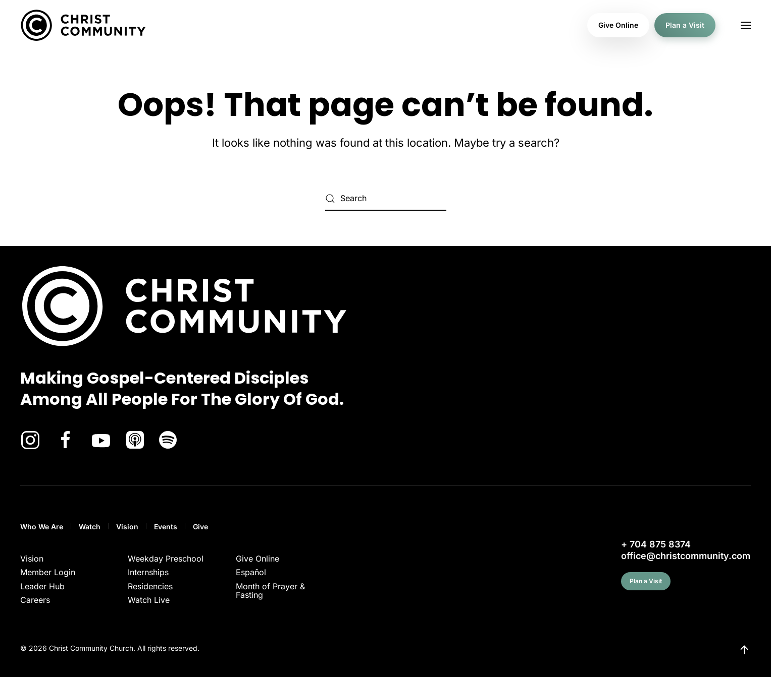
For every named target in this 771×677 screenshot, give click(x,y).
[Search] (385, 199)
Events (165, 526)
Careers (35, 600)
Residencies (150, 586)
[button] (746, 25)
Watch (89, 526)
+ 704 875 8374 (656, 544)
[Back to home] (83, 25)
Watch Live (149, 600)
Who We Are (41, 526)
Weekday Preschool (165, 558)
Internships (148, 572)
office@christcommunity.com (685, 555)
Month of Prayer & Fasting (270, 590)
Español (251, 572)
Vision (127, 526)
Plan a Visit (684, 25)
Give (200, 526)
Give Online (618, 25)
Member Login (47, 572)
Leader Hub (42, 586)
